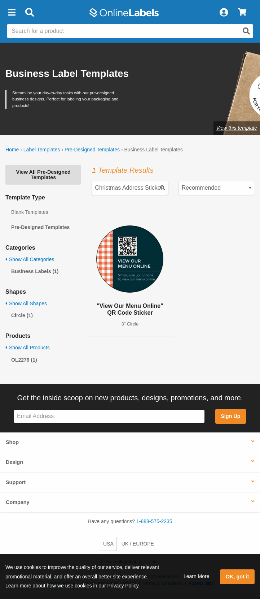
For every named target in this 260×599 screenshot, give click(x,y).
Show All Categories (29, 259)
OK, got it (237, 576)
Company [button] (18, 502)
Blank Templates (29, 212)
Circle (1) (22, 315)
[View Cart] (242, 12)
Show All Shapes (26, 303)
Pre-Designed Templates (92, 149)
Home (12, 149)
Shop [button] (12, 442)
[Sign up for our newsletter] (109, 416)
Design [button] (14, 462)
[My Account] (224, 12)
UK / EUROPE (138, 544)
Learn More (197, 576)
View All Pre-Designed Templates (43, 174)
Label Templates (41, 149)
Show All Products (27, 347)
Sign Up (230, 416)
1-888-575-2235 (154, 521)
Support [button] (16, 482)
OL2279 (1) (24, 360)
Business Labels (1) (35, 271)
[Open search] (246, 31)
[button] (11, 12)
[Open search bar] (29, 12)
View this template (236, 128)
